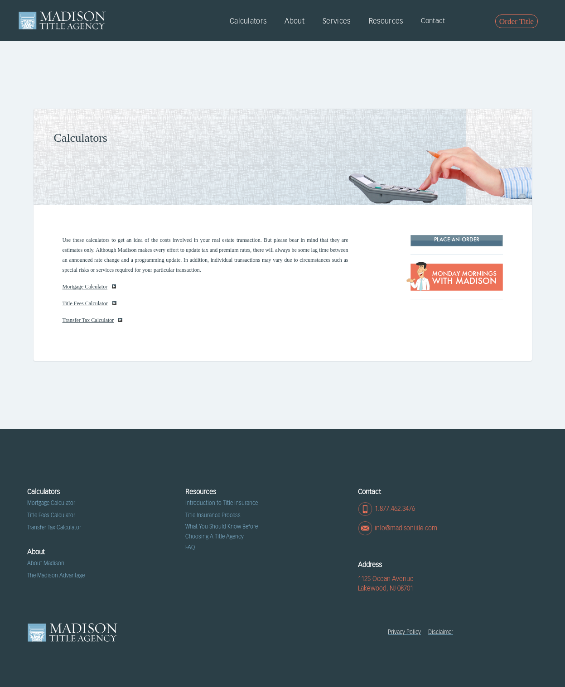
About (294, 21)
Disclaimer (440, 632)
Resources (386, 21)
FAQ (190, 547)
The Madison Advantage (56, 575)
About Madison (45, 563)
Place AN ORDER (456, 240)
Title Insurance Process (213, 515)
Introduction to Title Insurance (221, 503)
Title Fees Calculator (89, 303)
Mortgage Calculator (89, 286)
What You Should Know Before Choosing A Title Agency (221, 531)
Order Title (516, 21)
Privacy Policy (404, 632)
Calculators (248, 21)
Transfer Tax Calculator (93, 320)
